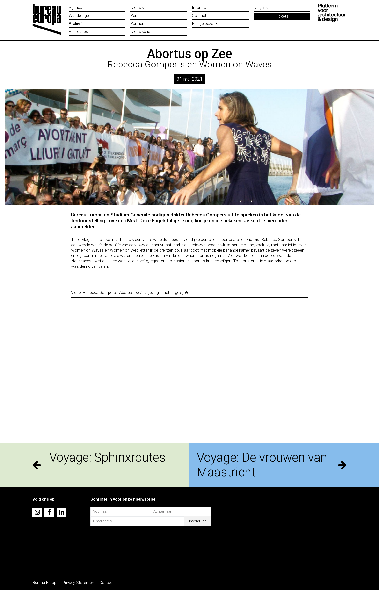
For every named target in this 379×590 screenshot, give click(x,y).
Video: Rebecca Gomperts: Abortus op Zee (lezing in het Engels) (130, 292)
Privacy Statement (78, 582)
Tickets (282, 16)
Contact (106, 582)
